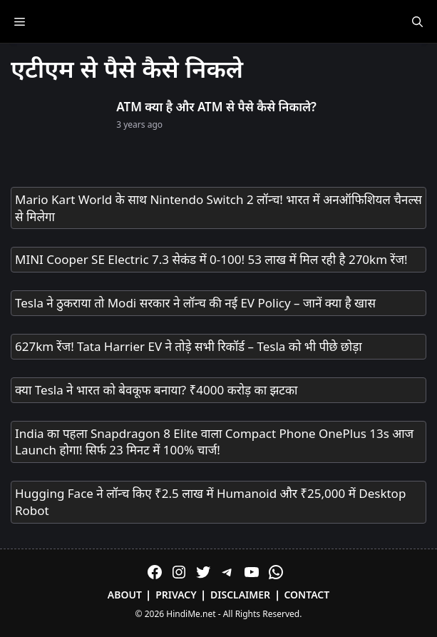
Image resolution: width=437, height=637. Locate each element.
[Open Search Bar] (417, 21)
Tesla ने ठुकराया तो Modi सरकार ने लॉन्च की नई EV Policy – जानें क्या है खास (195, 303)
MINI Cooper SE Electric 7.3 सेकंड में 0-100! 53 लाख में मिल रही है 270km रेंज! (211, 259)
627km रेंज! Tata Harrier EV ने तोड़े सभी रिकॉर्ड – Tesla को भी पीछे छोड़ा (188, 346)
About (125, 594)
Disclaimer (240, 594)
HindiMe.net (190, 614)
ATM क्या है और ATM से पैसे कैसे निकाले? (216, 106)
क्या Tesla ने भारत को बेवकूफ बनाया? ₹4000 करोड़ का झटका (156, 390)
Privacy (176, 594)
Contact (306, 594)
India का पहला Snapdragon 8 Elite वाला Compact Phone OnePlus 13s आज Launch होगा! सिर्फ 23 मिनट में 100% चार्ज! (214, 442)
